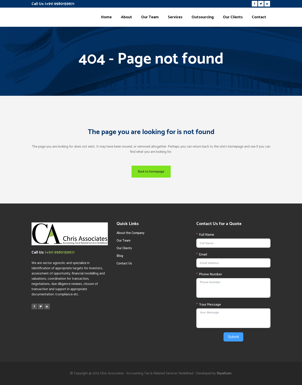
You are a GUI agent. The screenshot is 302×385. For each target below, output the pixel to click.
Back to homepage (151, 171)
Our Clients (124, 248)
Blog (120, 256)
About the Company (130, 233)
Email (203, 254)
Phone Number (210, 274)
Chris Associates (112, 373)
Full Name (206, 234)
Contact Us (124, 263)
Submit (233, 337)
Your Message (210, 304)
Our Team (123, 240)
